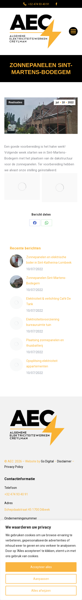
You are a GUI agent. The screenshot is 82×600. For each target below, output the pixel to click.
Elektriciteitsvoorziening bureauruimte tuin (42, 322)
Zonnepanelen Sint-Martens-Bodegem (46, 280)
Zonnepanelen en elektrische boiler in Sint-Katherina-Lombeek (49, 259)
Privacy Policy (13, 467)
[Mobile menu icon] (73, 31)
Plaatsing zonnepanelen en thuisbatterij (45, 342)
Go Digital (47, 461)
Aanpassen (41, 579)
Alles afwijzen (41, 590)
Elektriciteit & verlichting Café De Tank (48, 301)
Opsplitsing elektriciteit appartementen (42, 363)
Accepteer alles (41, 567)
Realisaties (15, 102)
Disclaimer (64, 461)
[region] (41, 560)
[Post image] (16, 261)
